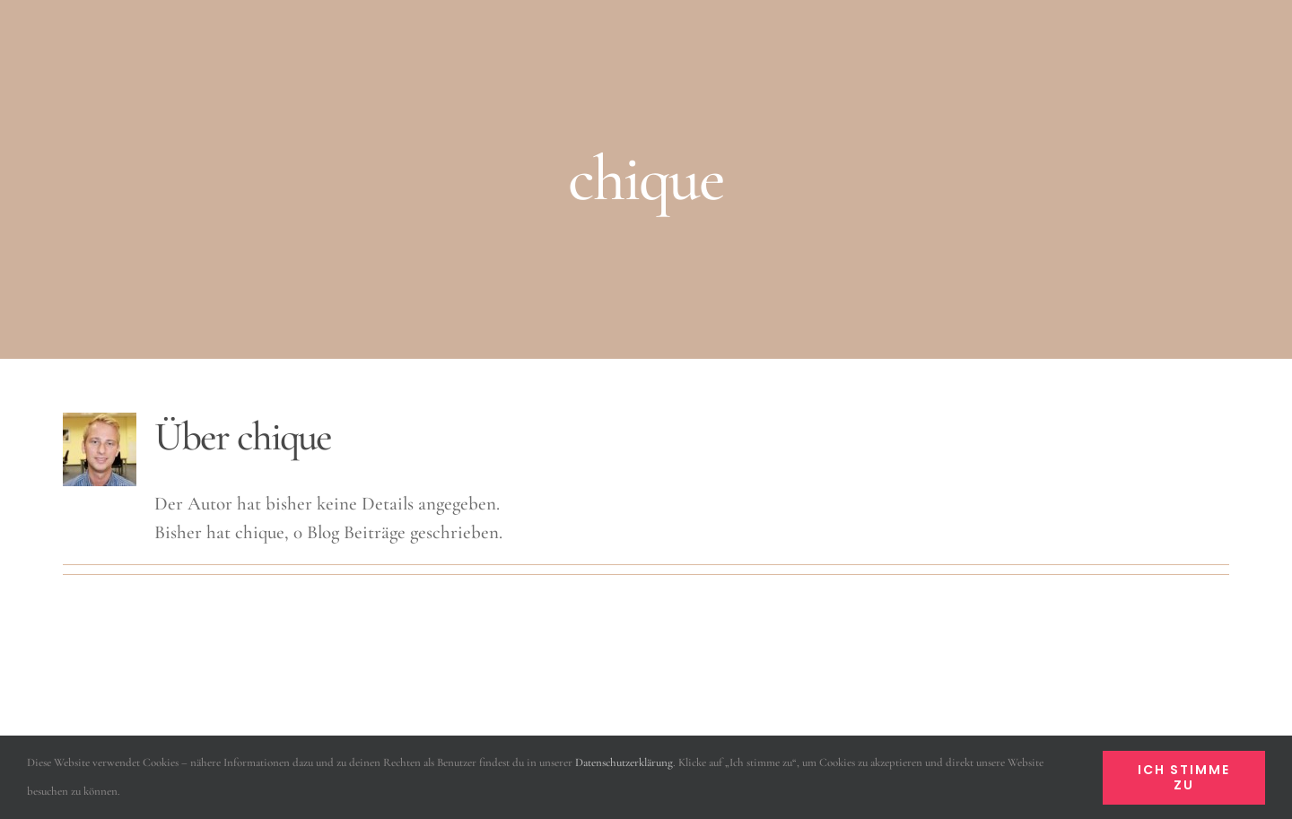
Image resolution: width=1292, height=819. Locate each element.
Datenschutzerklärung (624, 762)
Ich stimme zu (1184, 777)
